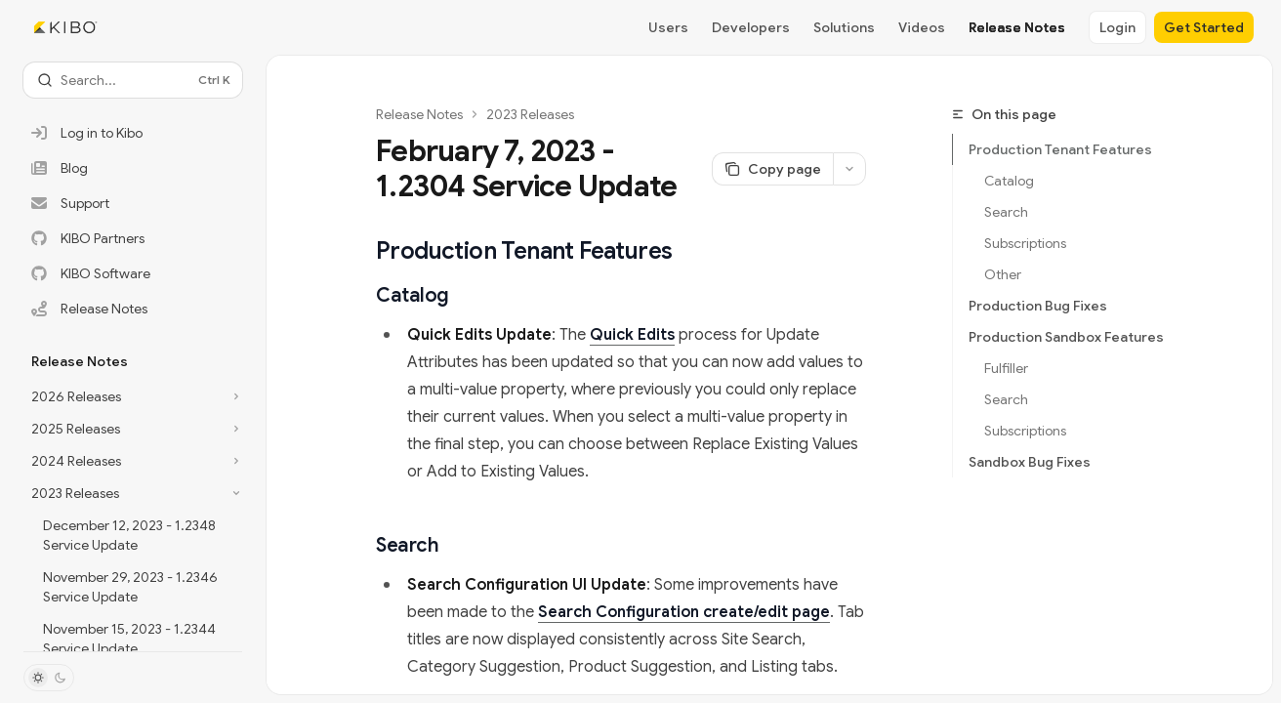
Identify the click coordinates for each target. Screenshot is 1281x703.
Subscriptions (1025, 243)
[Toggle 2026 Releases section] (133, 396)
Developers (751, 27)
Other (1002, 274)
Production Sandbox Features (1066, 337)
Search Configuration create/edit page (684, 612)
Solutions (844, 27)
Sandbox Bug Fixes (1030, 462)
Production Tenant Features (1060, 149)
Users (668, 27)
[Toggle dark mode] (48, 677)
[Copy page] (772, 169)
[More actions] (849, 169)
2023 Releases (530, 114)
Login (1117, 27)
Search (1006, 212)
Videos (921, 27)
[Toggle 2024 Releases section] (133, 460)
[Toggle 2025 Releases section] (133, 428)
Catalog (1009, 180)
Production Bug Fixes (1038, 305)
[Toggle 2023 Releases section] (133, 493)
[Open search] (132, 80)
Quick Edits (632, 335)
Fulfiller (1006, 368)
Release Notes (1017, 27)
